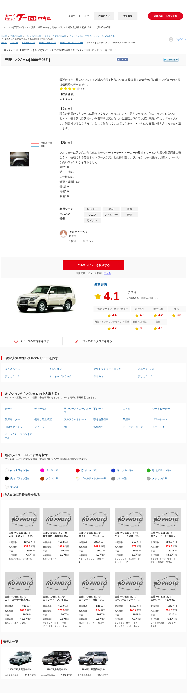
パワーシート (159, 419)
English (71, 16)
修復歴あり (99, 426)
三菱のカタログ (28, 42)
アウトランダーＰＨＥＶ (107, 368)
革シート (98, 408)
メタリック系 (159, 478)
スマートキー (159, 426)
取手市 (72, 236)
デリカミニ (100, 376)
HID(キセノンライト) (16, 426)
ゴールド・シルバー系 (93, 478)
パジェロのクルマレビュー (71, 42)
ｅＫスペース (12, 368)
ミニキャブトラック (60, 376)
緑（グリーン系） (162, 470)
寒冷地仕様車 (100, 419)
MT (65, 426)
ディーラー (40, 426)
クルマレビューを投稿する (93, 265)
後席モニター (12, 419)
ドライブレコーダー (134, 426)
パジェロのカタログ (47, 42)
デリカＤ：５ (145, 376)
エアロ (126, 408)
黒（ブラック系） (20, 478)
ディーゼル (40, 408)
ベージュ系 (52, 470)
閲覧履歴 (127, 16)
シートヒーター (161, 408)
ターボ (8, 408)
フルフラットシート (75, 419)
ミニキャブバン (146, 368)
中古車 (4, 36)
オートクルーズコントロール (18, 436)
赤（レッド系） (90, 470)
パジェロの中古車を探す (34, 341)
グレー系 (122, 478)
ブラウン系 (52, 478)
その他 (14, 486)
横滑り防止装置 (43, 419)
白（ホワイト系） (20, 470)
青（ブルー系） (125, 470)
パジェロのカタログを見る (96, 341)
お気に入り (104, 16)
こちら (107, 273)
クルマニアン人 (78, 232)
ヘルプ (85, 16)
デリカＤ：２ (12, 376)
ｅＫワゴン (55, 368)
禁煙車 (126, 419)
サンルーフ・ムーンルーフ (77, 410)
